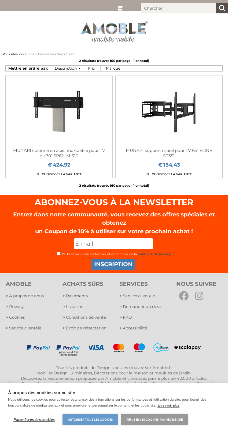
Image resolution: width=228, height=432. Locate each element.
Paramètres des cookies (33, 419)
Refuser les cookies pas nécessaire (154, 419)
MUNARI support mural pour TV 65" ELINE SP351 (169, 153)
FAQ (125, 317)
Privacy (15, 306)
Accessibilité (133, 327)
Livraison (72, 306)
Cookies (15, 317)
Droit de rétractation (84, 327)
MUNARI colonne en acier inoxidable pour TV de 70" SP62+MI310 (59, 153)
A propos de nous (25, 295)
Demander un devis (140, 306)
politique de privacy (154, 254)
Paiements (75, 295)
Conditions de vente (84, 317)
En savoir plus (168, 405)
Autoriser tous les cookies (90, 419)
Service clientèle (23, 327)
